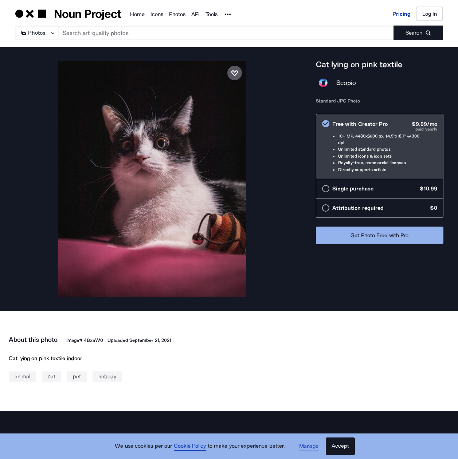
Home (137, 14)
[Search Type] (36, 33)
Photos (177, 14)
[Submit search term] (418, 33)
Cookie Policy (190, 446)
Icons (156, 14)
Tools (211, 14)
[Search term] (226, 33)
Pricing (401, 14)
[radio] (379, 146)
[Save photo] (234, 73)
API (195, 14)
